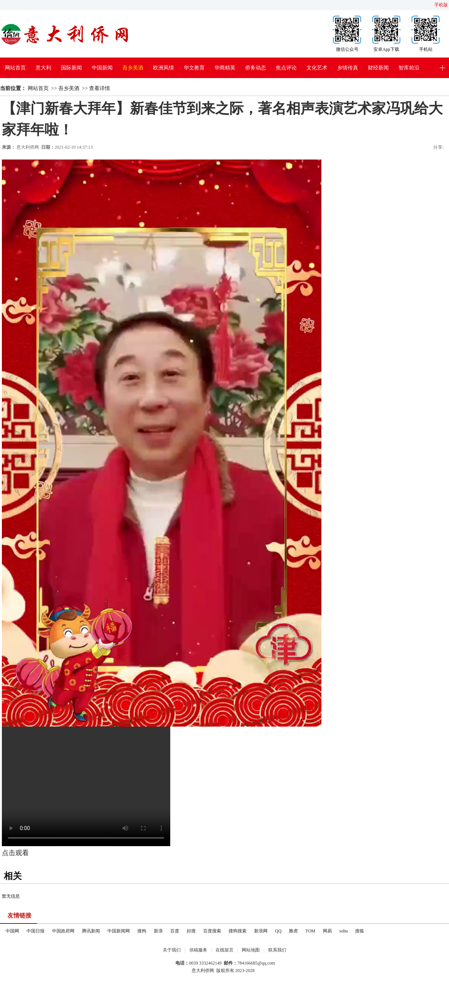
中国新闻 (102, 68)
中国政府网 (63, 931)
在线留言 (224, 950)
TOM (310, 931)
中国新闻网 (118, 931)
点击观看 (15, 853)
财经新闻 (378, 68)
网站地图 (251, 950)
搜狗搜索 (238, 931)
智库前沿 (408, 68)
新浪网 (261, 931)
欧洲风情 (163, 68)
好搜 (191, 931)
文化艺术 (316, 68)
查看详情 (99, 88)
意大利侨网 (27, 147)
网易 (327, 931)
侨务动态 (255, 68)
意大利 (43, 68)
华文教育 (194, 68)
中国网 (12, 931)
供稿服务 (198, 950)
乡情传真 (347, 68)
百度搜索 (212, 931)
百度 (174, 931)
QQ (278, 931)
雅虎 (293, 931)
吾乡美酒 (132, 68)
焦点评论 (286, 68)
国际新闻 (71, 68)
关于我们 (172, 950)
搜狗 (141, 931)
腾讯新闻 (91, 931)
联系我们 (277, 950)
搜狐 (359, 931)
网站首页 (15, 68)
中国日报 (36, 931)
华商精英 (224, 68)
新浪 (158, 931)
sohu (343, 931)
